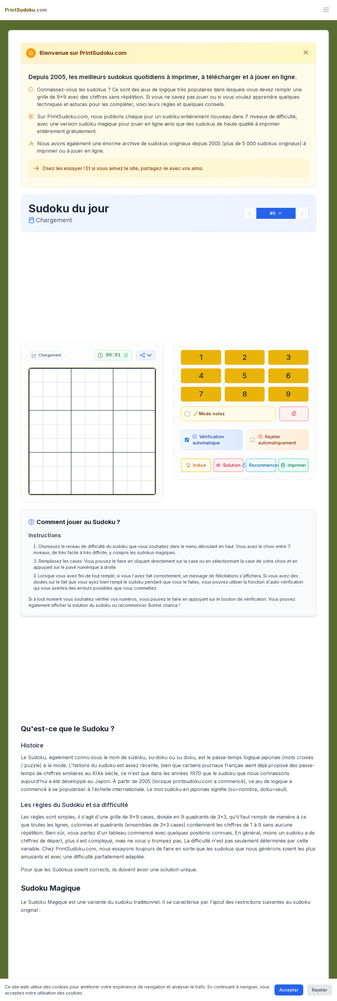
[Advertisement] (168, 286)
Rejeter (319, 989)
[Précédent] (250, 213)
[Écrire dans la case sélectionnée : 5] (245, 375)
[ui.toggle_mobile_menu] (326, 10)
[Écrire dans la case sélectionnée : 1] (201, 357)
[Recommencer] (261, 465)
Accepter (288, 989)
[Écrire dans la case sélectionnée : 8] (245, 394)
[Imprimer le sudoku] (293, 465)
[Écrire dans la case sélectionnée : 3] (288, 357)
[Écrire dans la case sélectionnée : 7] (201, 394)
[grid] (92, 431)
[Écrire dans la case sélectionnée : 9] (288, 394)
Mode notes (209, 413)
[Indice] (196, 465)
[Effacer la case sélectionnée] (293, 413)
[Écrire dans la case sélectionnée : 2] (245, 357)
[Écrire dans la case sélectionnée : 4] (201, 375)
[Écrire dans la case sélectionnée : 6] (288, 375)
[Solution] (228, 465)
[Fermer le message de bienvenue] (306, 53)
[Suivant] (302, 213)
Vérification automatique (208, 439)
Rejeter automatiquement (277, 439)
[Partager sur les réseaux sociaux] (146, 355)
